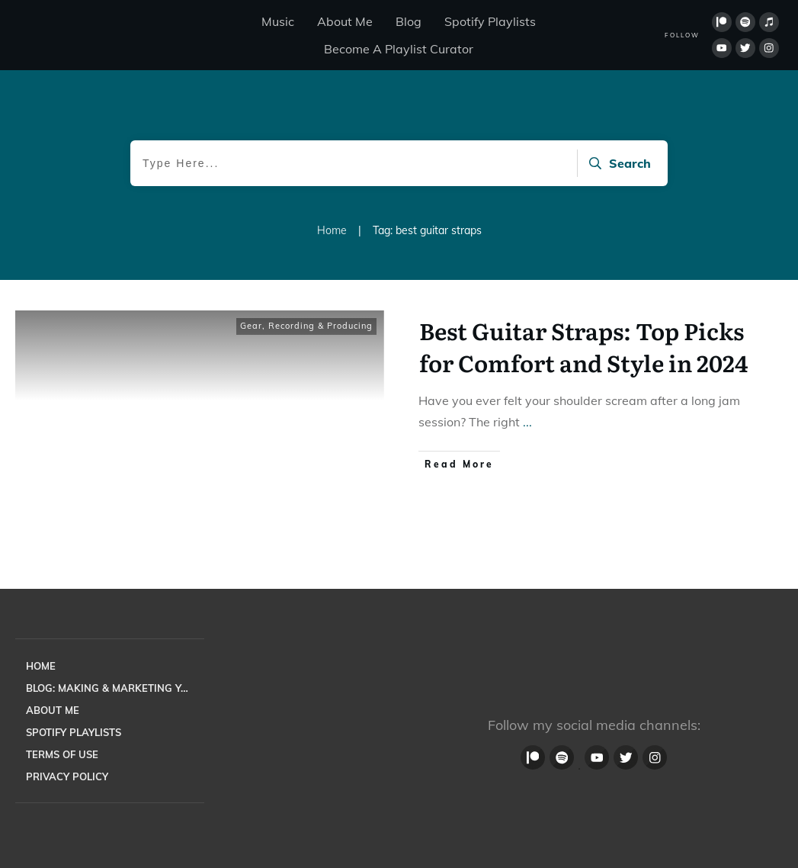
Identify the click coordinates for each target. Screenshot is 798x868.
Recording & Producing (320, 325)
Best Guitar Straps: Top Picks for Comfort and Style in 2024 (583, 346)
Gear (251, 325)
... (527, 421)
